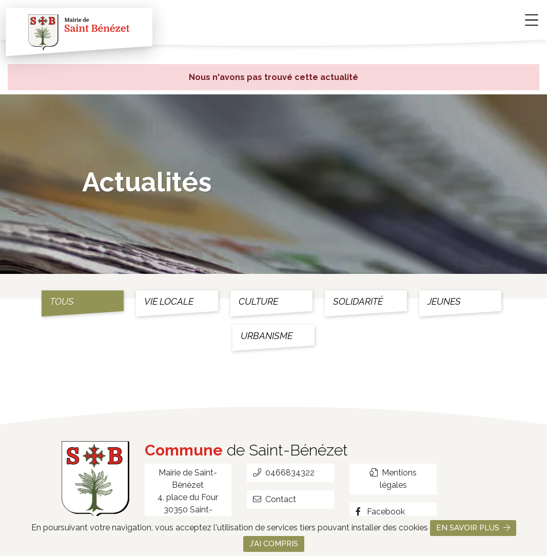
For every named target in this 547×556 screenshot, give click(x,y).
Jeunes (444, 301)
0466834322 (284, 473)
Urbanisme (266, 335)
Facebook (380, 512)
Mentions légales (393, 479)
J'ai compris (273, 543)
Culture (258, 301)
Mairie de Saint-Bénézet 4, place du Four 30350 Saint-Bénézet (188, 497)
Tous (62, 301)
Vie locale (168, 301)
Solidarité (358, 301)
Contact (274, 499)
